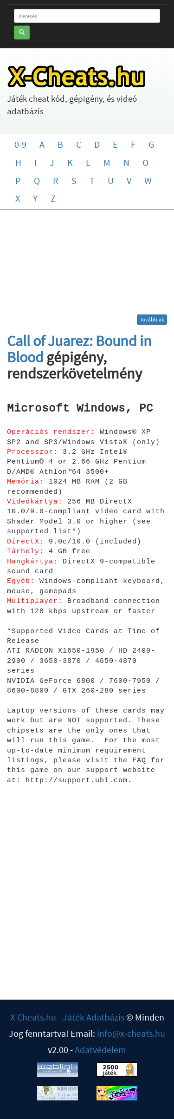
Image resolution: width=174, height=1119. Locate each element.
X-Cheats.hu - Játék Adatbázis (67, 1017)
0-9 (20, 144)
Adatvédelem (100, 1049)
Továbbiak (152, 319)
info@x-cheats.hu (131, 1033)
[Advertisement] (87, 265)
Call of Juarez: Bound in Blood (79, 349)
